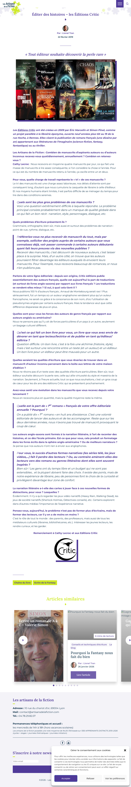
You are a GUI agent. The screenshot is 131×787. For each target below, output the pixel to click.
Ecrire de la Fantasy (45, 582)
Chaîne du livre (22, 582)
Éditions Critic (26, 130)
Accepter (65, 778)
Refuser (90, 778)
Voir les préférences (115, 778)
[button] (125, 750)
